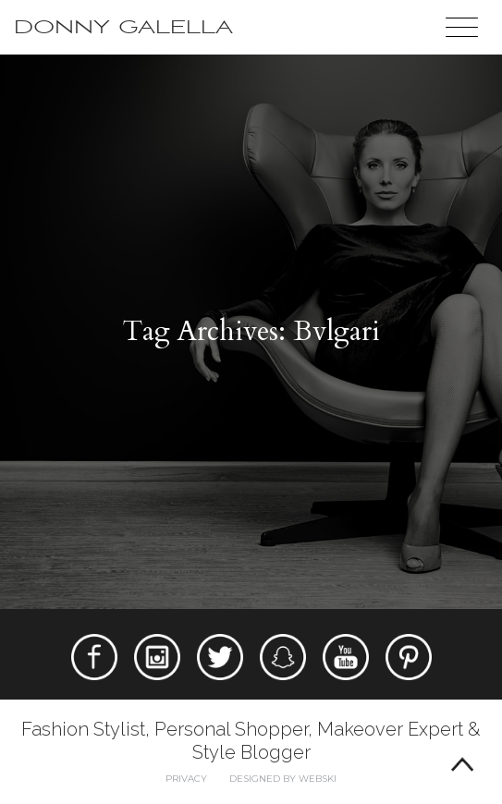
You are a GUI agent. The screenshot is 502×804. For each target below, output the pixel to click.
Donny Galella (123, 27)
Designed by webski (283, 779)
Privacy (186, 779)
